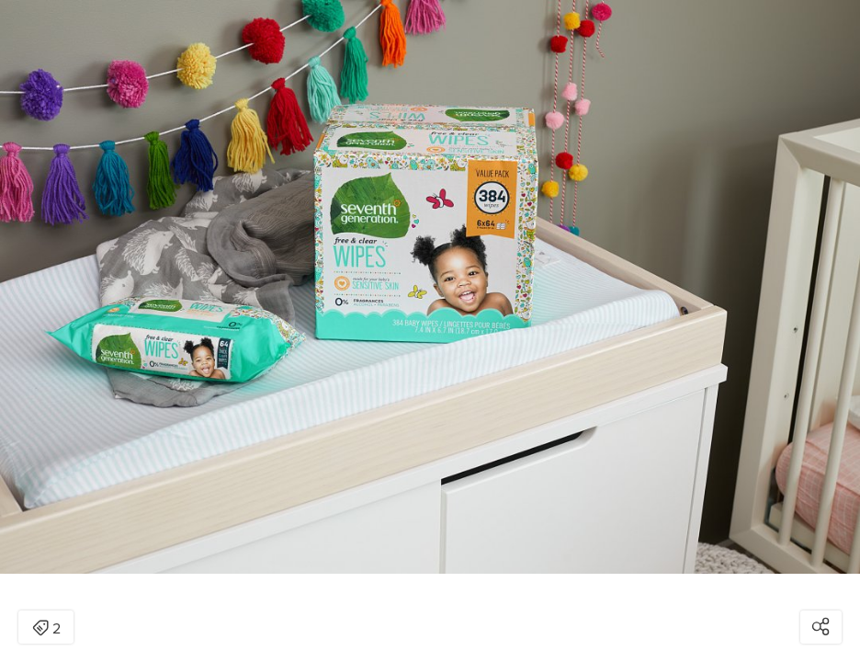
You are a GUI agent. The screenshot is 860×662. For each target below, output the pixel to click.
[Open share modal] (821, 627)
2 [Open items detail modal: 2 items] (46, 629)
